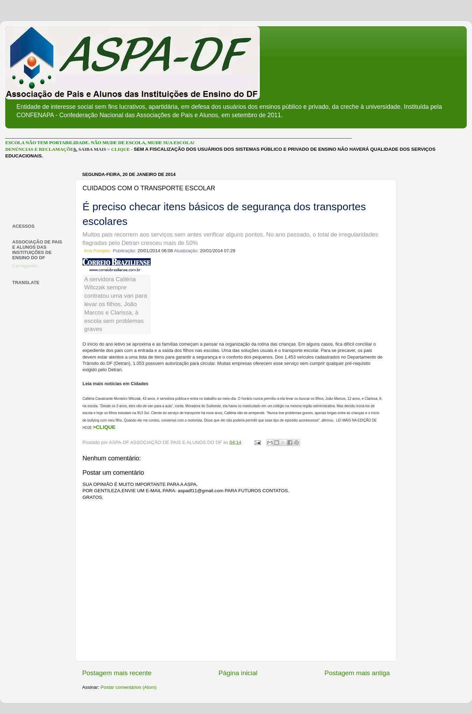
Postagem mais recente (116, 673)
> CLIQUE (118, 149)
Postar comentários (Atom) (129, 687)
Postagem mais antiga (357, 673)
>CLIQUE (104, 427)
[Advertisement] (39, 191)
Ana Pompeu (97, 250)
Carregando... (26, 265)
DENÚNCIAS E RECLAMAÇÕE (39, 149)
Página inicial (238, 673)
